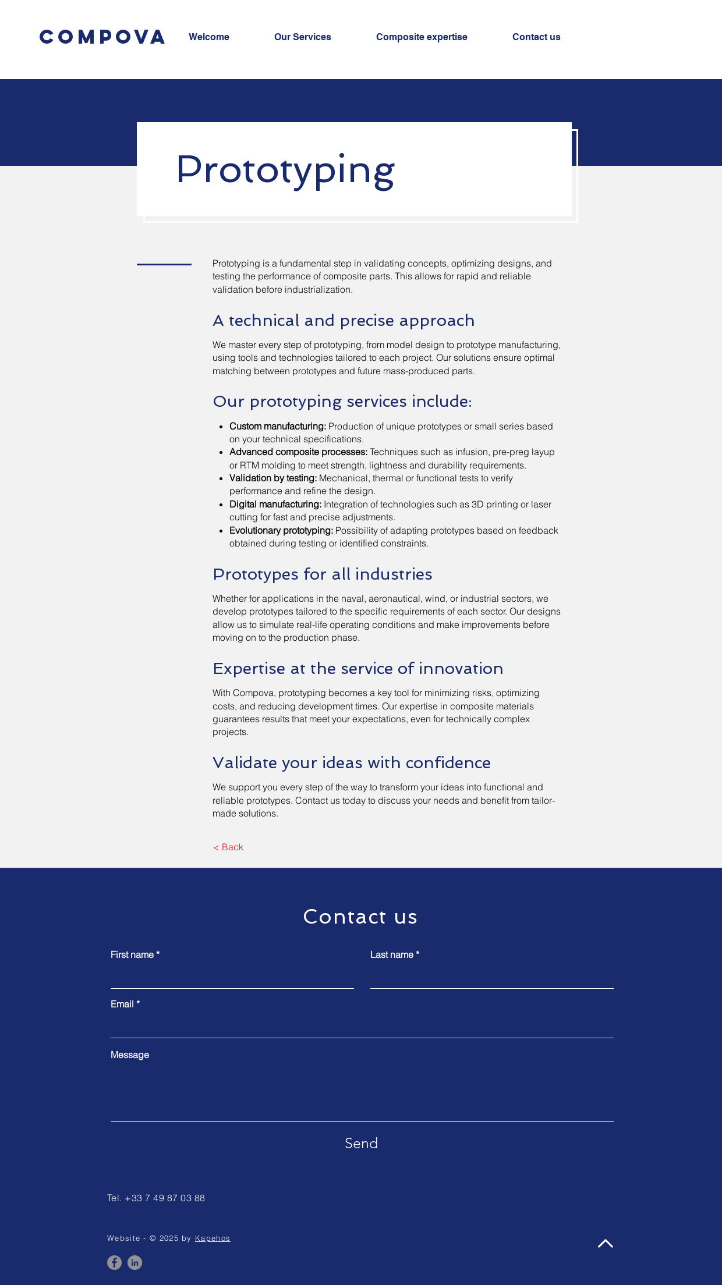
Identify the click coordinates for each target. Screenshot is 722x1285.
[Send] (361, 1143)
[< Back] (227, 847)
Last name (391, 954)
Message (130, 1054)
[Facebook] (114, 1262)
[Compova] (103, 36)
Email (122, 1004)
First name (132, 954)
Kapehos (213, 1238)
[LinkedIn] (135, 1262)
